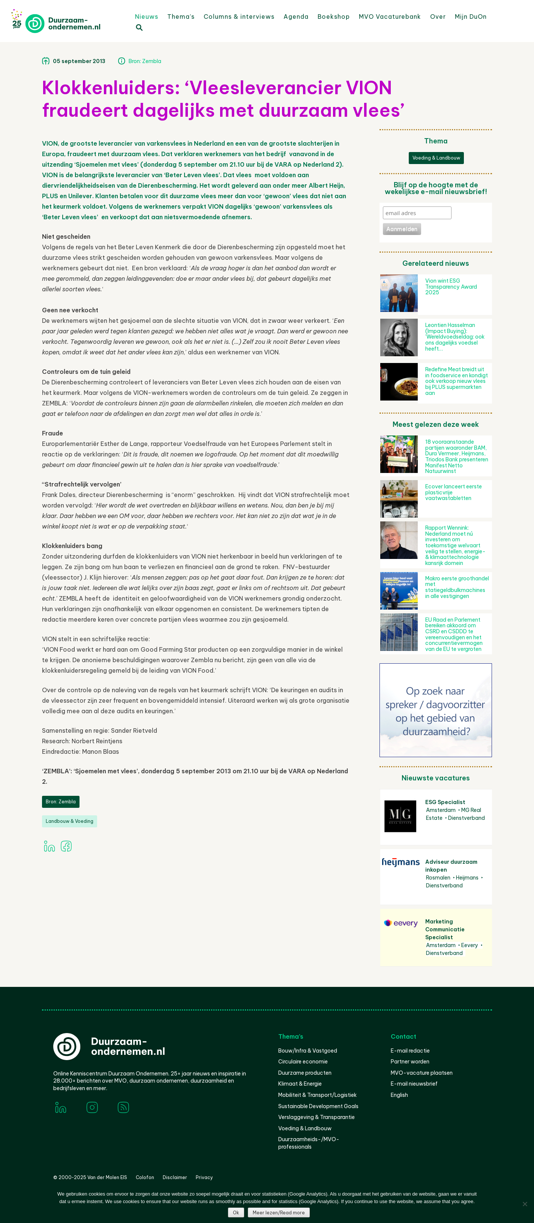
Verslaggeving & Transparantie (316, 1117)
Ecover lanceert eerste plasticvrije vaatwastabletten (453, 492)
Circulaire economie (303, 1061)
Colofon (145, 1177)
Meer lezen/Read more (279, 1212)
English (399, 1095)
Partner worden (410, 1061)
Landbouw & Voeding (69, 821)
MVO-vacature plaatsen (422, 1072)
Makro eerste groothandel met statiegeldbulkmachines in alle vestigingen (457, 587)
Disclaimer (175, 1177)
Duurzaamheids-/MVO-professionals (308, 1143)
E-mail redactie (410, 1050)
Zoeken (138, 27)
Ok (236, 1212)
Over (438, 16)
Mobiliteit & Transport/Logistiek (317, 1095)
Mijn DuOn (471, 16)
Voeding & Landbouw (436, 158)
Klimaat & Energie (300, 1083)
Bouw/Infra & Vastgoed (307, 1050)
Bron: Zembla (145, 61)
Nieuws (146, 16)
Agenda (296, 16)
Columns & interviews (239, 16)
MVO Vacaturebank (390, 16)
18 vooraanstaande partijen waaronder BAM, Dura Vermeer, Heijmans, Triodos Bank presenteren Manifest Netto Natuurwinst (456, 456)
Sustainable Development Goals (318, 1106)
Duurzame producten (305, 1072)
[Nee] (524, 1204)
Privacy (204, 1177)
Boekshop (334, 16)
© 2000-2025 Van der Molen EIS (90, 1177)
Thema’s (181, 16)
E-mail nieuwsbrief (414, 1083)
